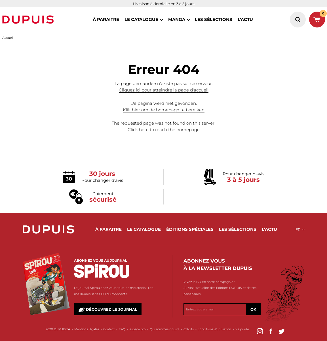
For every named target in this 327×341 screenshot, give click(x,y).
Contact (109, 329)
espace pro (137, 329)
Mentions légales (86, 329)
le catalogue (141, 19)
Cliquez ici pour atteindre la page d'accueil (163, 90)
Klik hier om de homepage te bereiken (163, 110)
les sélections (213, 19)
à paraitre (106, 19)
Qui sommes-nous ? (164, 329)
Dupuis (29, 19)
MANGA (176, 19)
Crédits (188, 329)
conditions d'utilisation (214, 329)
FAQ (122, 329)
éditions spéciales (190, 229)
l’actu (245, 19)
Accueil (8, 38)
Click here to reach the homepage (164, 130)
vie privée (242, 329)
